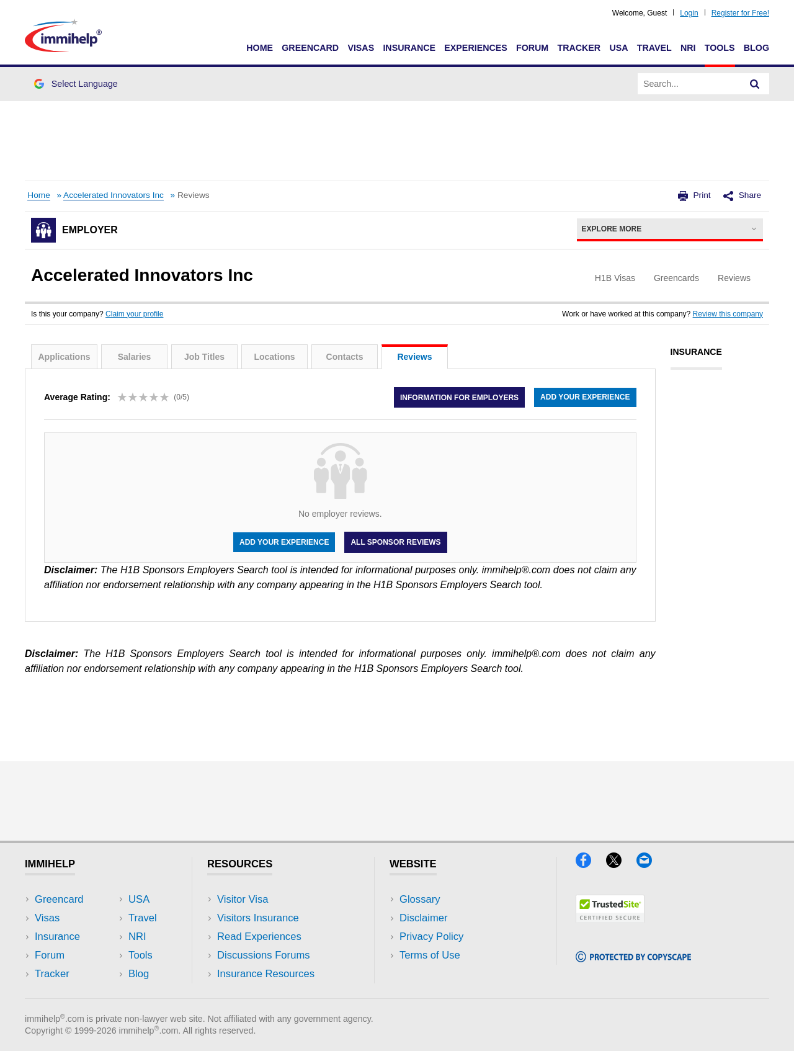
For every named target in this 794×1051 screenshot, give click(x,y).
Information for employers (459, 397)
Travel (654, 48)
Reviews (414, 357)
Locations (274, 357)
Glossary (419, 899)
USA (618, 48)
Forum (532, 48)
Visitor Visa (242, 899)
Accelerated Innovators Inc (113, 195)
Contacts (345, 357)
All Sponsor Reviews (395, 542)
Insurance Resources (265, 974)
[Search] (755, 83)
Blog (756, 48)
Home (259, 48)
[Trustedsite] (610, 919)
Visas (360, 48)
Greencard (310, 48)
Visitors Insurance (258, 918)
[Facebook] (591, 863)
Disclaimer (423, 918)
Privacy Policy (431, 936)
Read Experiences (259, 936)
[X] (621, 863)
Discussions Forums (263, 955)
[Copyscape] (633, 958)
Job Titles (204, 357)
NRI (688, 48)
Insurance (409, 48)
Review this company (728, 314)
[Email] (650, 863)
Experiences (475, 48)
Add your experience (585, 397)
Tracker (578, 48)
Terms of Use (429, 955)
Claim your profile (134, 314)
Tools (720, 48)
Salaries (134, 357)
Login (689, 13)
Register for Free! (740, 13)
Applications (64, 357)
